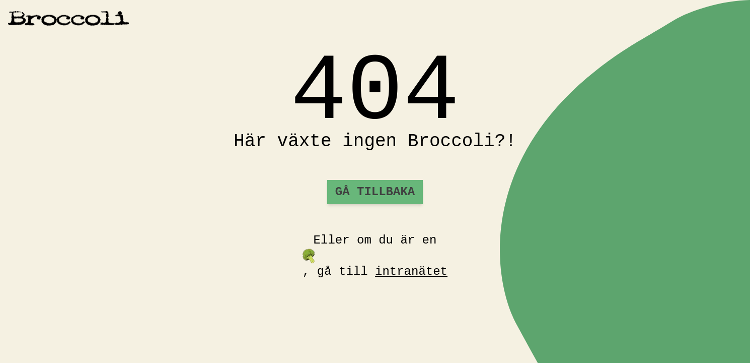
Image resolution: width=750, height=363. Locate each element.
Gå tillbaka (375, 192)
